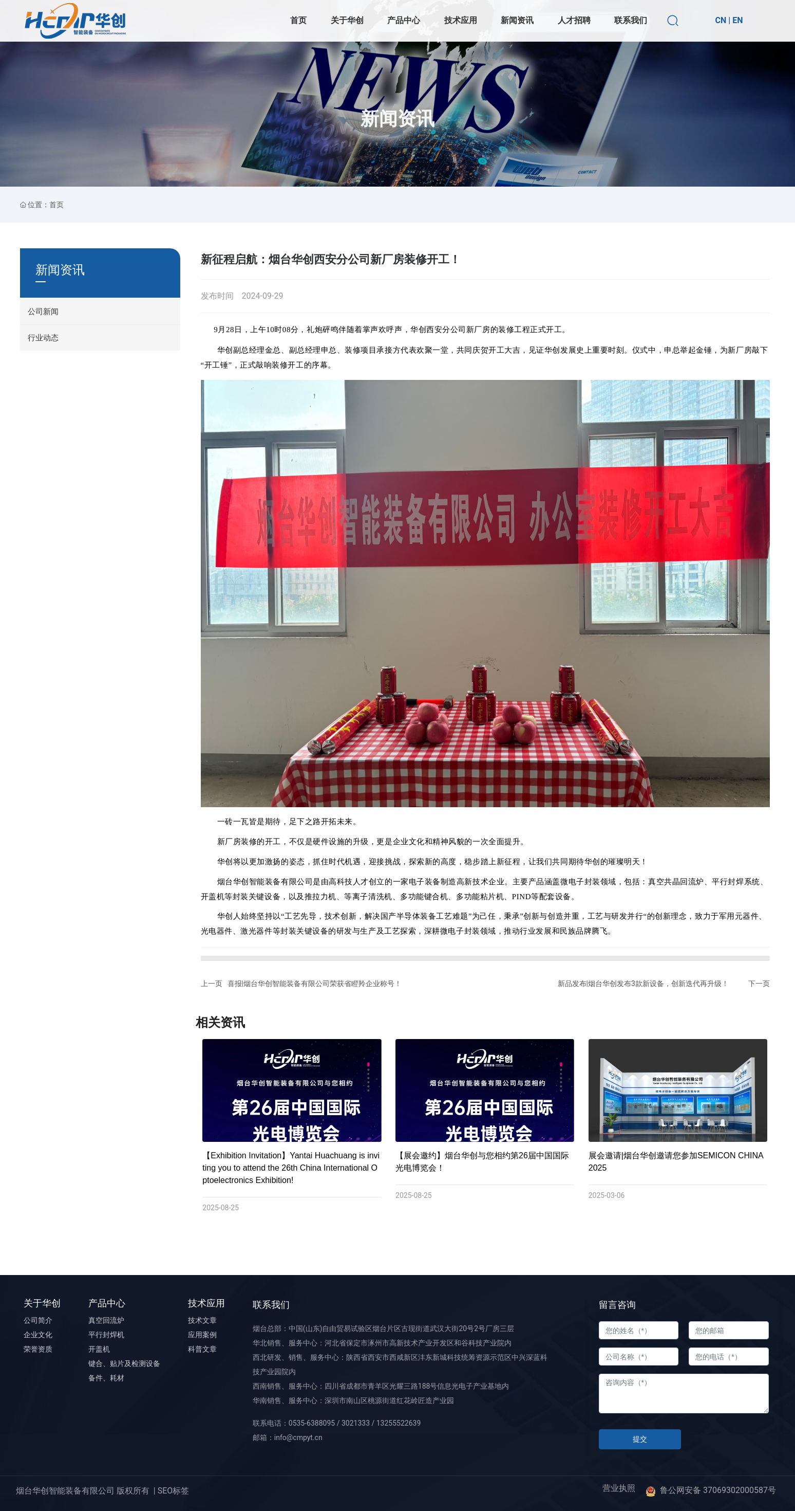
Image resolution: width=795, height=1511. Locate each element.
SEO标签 (174, 1491)
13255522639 (398, 1423)
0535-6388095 (312, 1423)
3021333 (356, 1423)
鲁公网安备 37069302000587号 (718, 1490)
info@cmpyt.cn (298, 1437)
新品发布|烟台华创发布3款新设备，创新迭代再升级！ (643, 983)
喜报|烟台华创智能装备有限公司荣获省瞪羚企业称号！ (315, 983)
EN (737, 20)
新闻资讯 (397, 155)
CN (720, 20)
